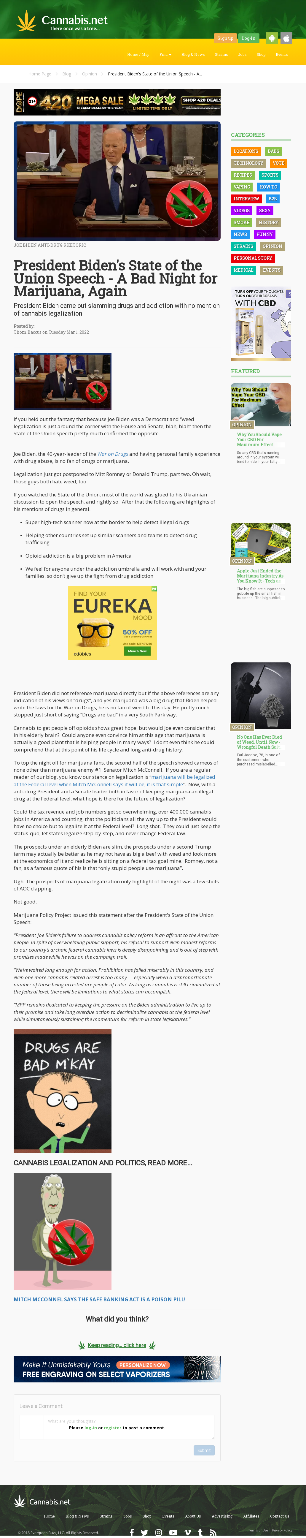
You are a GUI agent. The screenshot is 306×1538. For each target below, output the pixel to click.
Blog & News (193, 54)
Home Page (39, 74)
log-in (91, 1428)
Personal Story (253, 258)
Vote (278, 163)
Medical (244, 270)
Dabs (273, 151)
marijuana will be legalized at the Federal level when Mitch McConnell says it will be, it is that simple (114, 780)
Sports (270, 175)
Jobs (242, 54)
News (240, 234)
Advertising (222, 1516)
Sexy (265, 210)
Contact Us (279, 1516)
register (112, 1428)
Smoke (241, 222)
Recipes (243, 175)
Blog (66, 74)
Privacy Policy (282, 1530)
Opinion (89, 74)
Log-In (249, 38)
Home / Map (138, 54)
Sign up (225, 38)
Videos (242, 210)
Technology (248, 163)
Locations (246, 151)
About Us (193, 1516)
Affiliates (251, 1516)
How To (268, 187)
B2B (273, 199)
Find (165, 54)
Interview (246, 199)
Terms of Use (258, 1530)
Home (49, 1516)
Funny (264, 234)
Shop (261, 54)
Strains (221, 54)
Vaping (242, 187)
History (268, 222)
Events (282, 54)
